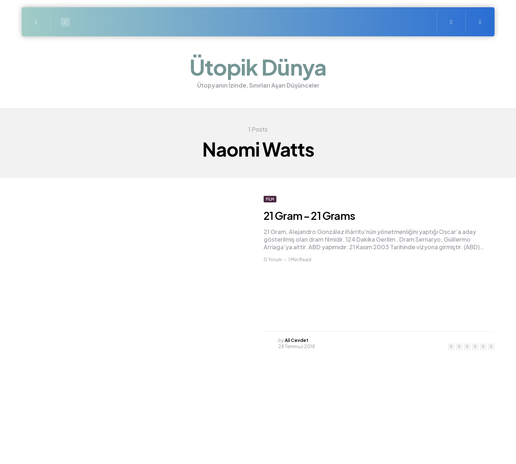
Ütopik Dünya (258, 66)
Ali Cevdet (297, 340)
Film (270, 199)
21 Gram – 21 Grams (315, 215)
